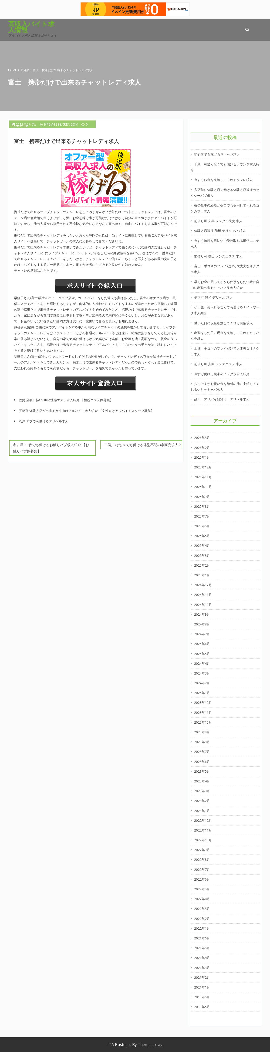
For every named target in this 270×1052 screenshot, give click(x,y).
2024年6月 (202, 643)
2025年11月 (203, 477)
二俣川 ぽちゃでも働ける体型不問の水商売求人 (141, 444)
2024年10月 (203, 604)
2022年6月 (202, 879)
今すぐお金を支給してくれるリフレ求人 (223, 179)
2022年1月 (202, 928)
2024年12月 (203, 585)
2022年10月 (203, 840)
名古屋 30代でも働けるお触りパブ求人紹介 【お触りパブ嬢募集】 (51, 447)
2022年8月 (202, 859)
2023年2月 (202, 800)
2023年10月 (203, 722)
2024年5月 (202, 653)
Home (12, 70)
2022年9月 (202, 850)
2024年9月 (202, 614)
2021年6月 (202, 938)
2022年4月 (202, 899)
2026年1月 (202, 457)
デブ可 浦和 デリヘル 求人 (213, 297)
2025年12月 (203, 467)
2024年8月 (202, 624)
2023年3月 (202, 791)
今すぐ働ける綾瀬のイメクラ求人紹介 (222, 374)
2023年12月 (203, 702)
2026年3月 (202, 437)
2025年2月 (202, 565)
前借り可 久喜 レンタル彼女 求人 (218, 221)
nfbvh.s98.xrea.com (59, 124)
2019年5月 (202, 1007)
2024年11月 (203, 594)
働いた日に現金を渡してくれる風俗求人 (223, 323)
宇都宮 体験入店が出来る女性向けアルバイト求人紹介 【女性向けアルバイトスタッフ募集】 (86, 410)
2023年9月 (202, 732)
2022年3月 (202, 908)
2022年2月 (202, 918)
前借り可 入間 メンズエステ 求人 (218, 364)
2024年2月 (202, 683)
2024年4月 (202, 663)
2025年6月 (202, 526)
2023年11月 (203, 712)
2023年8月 (202, 742)
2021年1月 (202, 987)
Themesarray (150, 1044)
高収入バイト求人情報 (31, 26)
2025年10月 (203, 486)
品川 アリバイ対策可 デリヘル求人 (222, 399)
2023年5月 (202, 771)
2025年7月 (202, 516)
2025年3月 (202, 555)
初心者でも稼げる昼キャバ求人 (217, 154)
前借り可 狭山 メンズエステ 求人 (218, 256)
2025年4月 (202, 545)
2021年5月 (202, 948)
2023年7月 (202, 751)
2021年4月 (202, 957)
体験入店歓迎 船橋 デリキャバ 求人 (220, 230)
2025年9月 (202, 496)
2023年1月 (202, 810)
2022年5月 (202, 889)
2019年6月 (202, 997)
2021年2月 (202, 977)
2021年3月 (202, 967)
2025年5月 (202, 536)
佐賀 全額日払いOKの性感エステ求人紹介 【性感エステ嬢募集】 (66, 400)
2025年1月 (202, 575)
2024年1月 (202, 693)
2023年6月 (202, 761)
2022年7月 (202, 869)
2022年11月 (203, 830)
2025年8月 (202, 506)
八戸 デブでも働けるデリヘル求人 (43, 421)
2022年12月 (203, 820)
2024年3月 (202, 673)
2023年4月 (202, 781)
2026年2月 (202, 447)
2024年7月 (202, 634)
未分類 (24, 70)
